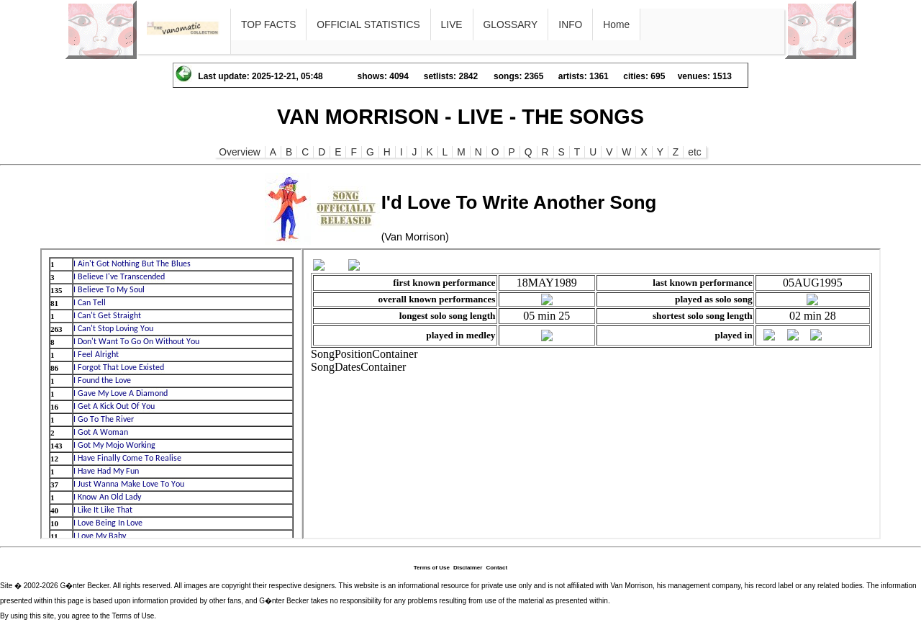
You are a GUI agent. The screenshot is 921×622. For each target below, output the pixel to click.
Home (616, 24)
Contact (496, 567)
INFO (570, 24)
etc (694, 152)
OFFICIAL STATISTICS (368, 24)
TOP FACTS (268, 24)
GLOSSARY (511, 24)
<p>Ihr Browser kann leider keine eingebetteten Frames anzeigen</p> (171, 393)
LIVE (452, 24)
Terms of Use (432, 567)
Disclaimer (467, 567)
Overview (239, 152)
